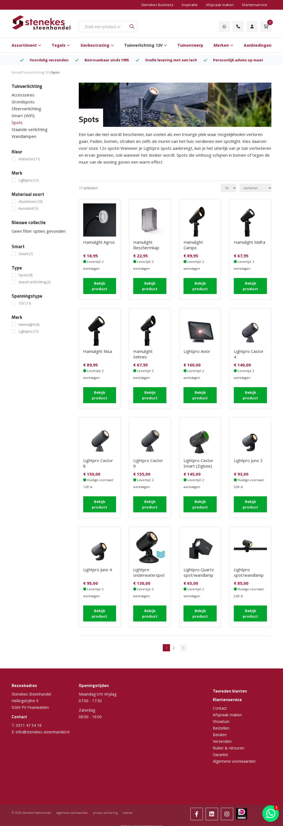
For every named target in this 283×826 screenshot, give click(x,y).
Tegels (58, 45)
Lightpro (28, 180)
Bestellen (221, 725)
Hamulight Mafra (249, 242)
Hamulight (29, 324)
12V (25, 303)
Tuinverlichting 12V (143, 45)
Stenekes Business (157, 4)
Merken (221, 45)
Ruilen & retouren (228, 745)
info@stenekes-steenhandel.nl (42, 729)
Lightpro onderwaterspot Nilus (149, 573)
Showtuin (221, 719)
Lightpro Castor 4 (249, 353)
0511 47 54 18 (28, 723)
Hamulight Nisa (97, 350)
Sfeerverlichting (26, 108)
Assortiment (24, 45)
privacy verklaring (105, 810)
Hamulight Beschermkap (146, 244)
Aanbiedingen (257, 45)
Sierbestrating (94, 45)
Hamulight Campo (193, 244)
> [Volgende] (183, 645)
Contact (220, 706)
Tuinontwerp (190, 45)
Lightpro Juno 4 (97, 568)
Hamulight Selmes (143, 353)
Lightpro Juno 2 (248, 459)
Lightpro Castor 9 (148, 462)
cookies (127, 810)
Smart (26, 254)
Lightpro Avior (197, 350)
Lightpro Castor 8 (98, 462)
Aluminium (30, 202)
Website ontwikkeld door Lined (141, 824)
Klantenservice (254, 4)
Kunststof (28, 208)
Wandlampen (24, 136)
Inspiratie (190, 4)
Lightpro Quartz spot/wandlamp (199, 570)
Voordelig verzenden (49, 59)
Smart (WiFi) (23, 115)
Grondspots (23, 101)
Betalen (220, 732)
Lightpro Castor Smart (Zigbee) (198, 462)
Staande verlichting (30, 129)
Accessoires (23, 95)
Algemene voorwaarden (234, 759)
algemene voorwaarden (72, 810)
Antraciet (29, 159)
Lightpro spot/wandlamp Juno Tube (249, 573)
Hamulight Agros (99, 242)
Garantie (220, 752)
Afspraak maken (220, 4)
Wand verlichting (34, 282)
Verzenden (222, 739)
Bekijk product (99, 285)
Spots (17, 122)
